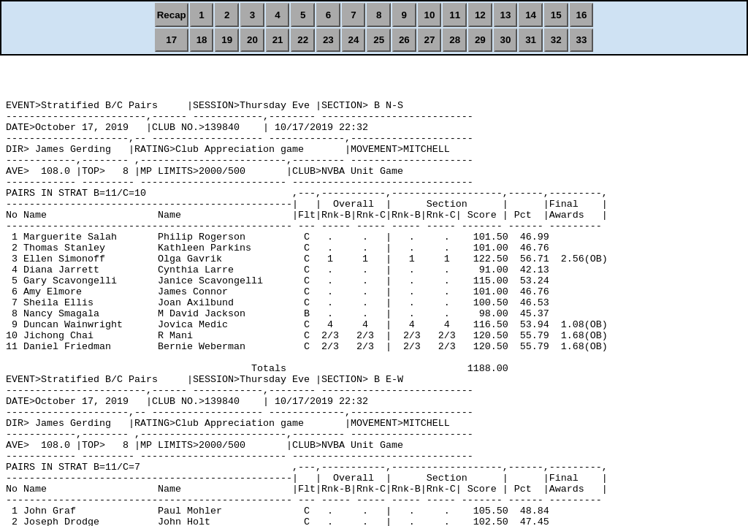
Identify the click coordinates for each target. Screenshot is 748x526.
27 (429, 39)
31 (530, 39)
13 (505, 14)
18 (201, 39)
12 (480, 14)
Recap (171, 14)
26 (404, 39)
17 (171, 39)
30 (505, 39)
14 (530, 14)
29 (480, 39)
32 (556, 39)
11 (454, 14)
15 (556, 14)
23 (328, 39)
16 (581, 14)
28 (454, 39)
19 (226, 39)
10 (429, 14)
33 (581, 39)
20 (252, 39)
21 (277, 39)
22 (302, 39)
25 (378, 39)
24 (353, 39)
